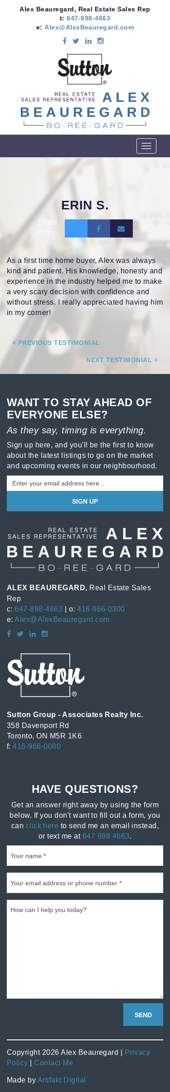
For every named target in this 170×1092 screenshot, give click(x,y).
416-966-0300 (101, 609)
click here (42, 825)
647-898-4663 (88, 18)
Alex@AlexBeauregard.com (89, 27)
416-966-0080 (37, 746)
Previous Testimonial (56, 342)
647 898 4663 (106, 836)
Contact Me (53, 1062)
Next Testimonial (122, 360)
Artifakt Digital (62, 1080)
